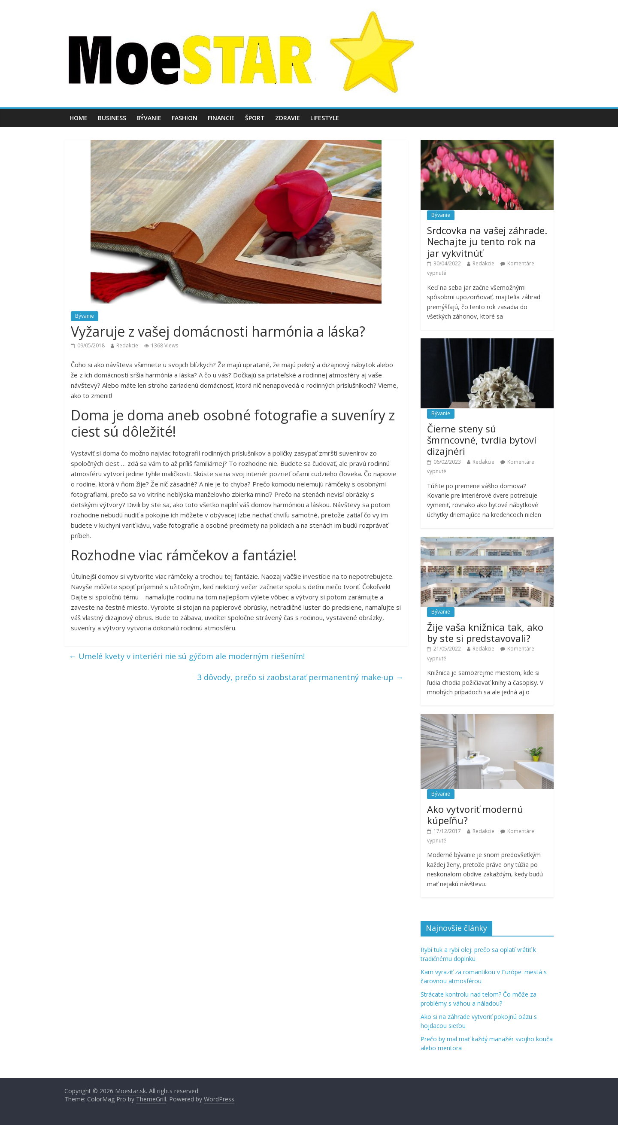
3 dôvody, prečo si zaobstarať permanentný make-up (300, 677)
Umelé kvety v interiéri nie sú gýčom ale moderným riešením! (187, 656)
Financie (221, 118)
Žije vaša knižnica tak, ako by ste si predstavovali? (485, 632)
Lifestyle (324, 118)
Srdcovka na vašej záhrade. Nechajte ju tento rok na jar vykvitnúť (487, 241)
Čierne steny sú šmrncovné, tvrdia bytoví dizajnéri (481, 440)
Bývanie (148, 118)
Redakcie (127, 345)
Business (112, 118)
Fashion (184, 118)
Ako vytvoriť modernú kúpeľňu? (475, 815)
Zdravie (287, 118)
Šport (255, 118)
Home (79, 118)
